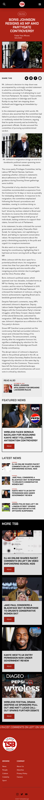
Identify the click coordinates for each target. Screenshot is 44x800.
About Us (20, 766)
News (4, 766)
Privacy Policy (22, 773)
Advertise (20, 770)
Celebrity (5, 777)
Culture (5, 773)
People (5, 770)
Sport (4, 780)
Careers (20, 777)
